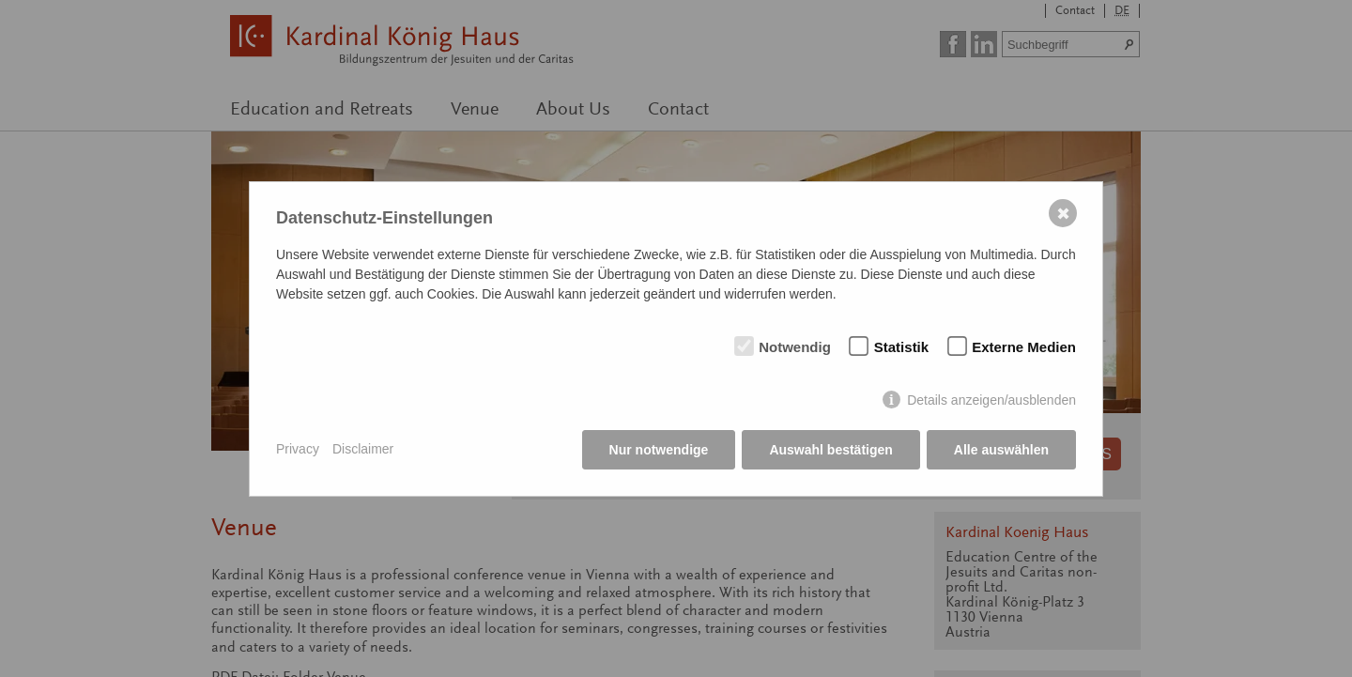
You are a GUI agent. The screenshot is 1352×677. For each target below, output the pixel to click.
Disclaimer (362, 448)
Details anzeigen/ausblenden (991, 400)
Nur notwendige (659, 449)
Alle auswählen (1001, 449)
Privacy (297, 448)
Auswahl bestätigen (830, 449)
